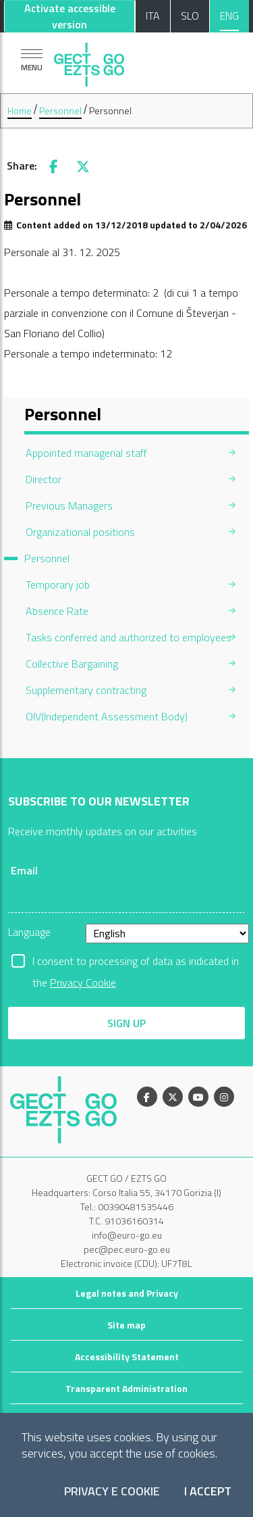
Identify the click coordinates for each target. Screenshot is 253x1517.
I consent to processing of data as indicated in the (135, 962)
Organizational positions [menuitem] (80, 532)
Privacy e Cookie (112, 1491)
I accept (207, 1491)
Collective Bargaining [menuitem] (72, 663)
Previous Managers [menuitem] (69, 505)
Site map (126, 1325)
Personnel (60, 110)
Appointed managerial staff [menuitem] (86, 453)
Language (29, 932)
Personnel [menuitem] (46, 558)
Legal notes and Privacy (127, 1293)
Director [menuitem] (43, 479)
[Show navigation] (31, 60)
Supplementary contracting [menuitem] (86, 690)
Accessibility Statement (127, 1356)
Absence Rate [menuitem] (57, 611)
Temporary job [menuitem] (58, 584)
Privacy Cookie (83, 982)
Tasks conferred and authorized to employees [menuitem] (128, 637)
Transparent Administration (126, 1388)
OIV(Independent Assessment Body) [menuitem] (107, 716)
